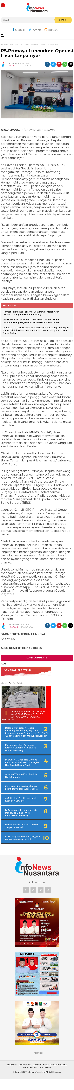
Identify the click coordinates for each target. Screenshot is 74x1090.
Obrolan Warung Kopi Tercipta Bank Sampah (17, 781)
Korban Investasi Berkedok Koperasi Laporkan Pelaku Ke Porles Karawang (19, 750)
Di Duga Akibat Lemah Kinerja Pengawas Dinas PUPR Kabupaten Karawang (20, 821)
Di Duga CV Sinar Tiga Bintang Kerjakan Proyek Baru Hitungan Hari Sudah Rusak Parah (22, 766)
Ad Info (37, 1075)
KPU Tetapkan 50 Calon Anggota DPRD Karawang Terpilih (18, 847)
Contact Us (25, 1075)
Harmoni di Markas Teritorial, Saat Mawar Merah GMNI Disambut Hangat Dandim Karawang (31, 313)
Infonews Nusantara (36, 1083)
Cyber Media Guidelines (55, 1075)
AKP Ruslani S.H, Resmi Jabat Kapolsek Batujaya (18, 807)
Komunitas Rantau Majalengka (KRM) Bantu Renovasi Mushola (18, 794)
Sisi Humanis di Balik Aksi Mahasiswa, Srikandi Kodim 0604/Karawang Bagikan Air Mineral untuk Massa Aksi (31, 321)
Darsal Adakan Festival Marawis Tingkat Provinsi (18, 834)
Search (63, 20)
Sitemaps (11, 1075)
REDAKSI (38, 1063)
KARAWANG (13, 66)
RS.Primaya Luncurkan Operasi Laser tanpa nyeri (37, 53)
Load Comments (36, 657)
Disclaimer (45, 1078)
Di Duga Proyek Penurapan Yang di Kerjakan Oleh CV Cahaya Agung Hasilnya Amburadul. (21, 715)
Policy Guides (30, 1078)
